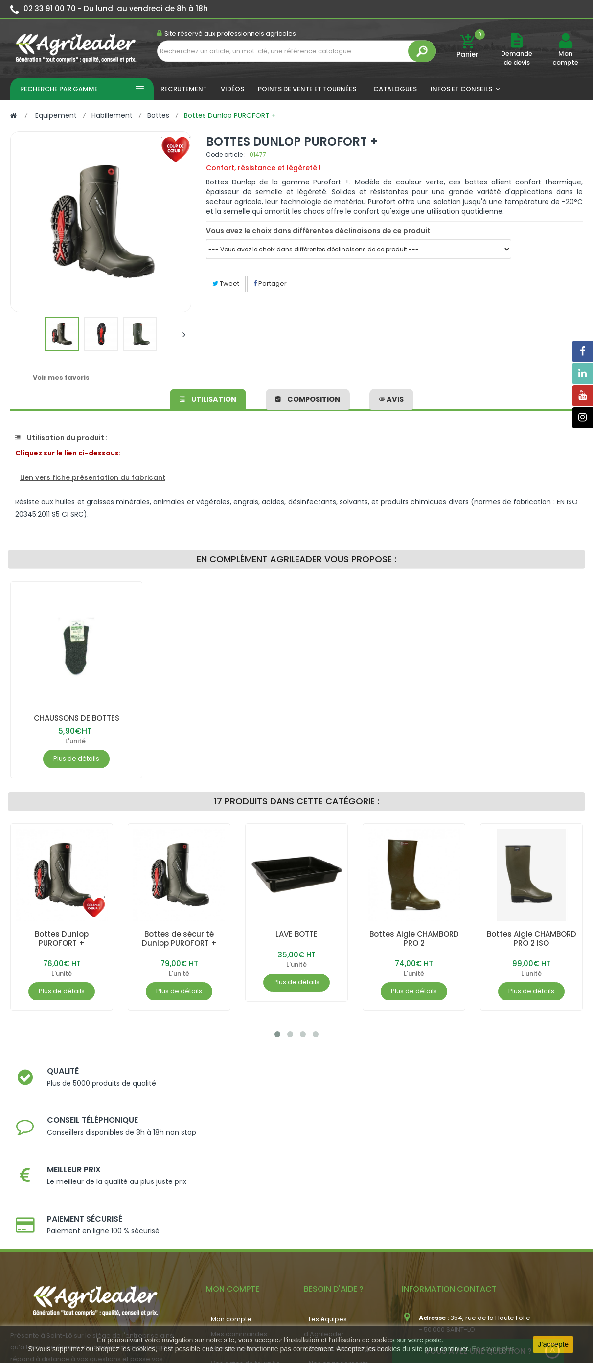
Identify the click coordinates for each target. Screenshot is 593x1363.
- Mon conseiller (231, 1215)
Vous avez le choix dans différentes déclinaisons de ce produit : (320, 231)
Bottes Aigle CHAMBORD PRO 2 (414, 939)
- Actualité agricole (236, 1254)
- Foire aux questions (337, 1244)
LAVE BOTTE (296, 934)
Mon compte (565, 58)
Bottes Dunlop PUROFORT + (62, 939)
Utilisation (209, 398)
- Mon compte (228, 1185)
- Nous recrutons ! (234, 1269)
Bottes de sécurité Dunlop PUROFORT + (179, 939)
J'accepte (553, 1344)
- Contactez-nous (332, 1259)
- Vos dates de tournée (243, 1229)
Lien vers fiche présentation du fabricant (92, 477)
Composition (308, 398)
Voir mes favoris (61, 377)
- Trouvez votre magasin (343, 1215)
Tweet (225, 283)
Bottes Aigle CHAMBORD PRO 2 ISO (531, 939)
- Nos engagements (336, 1229)
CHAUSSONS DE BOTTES (76, 718)
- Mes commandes (236, 1200)
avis (391, 398)
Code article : (226, 154)
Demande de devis (516, 58)
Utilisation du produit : (61, 438)
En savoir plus (493, 1349)
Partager (270, 283)
